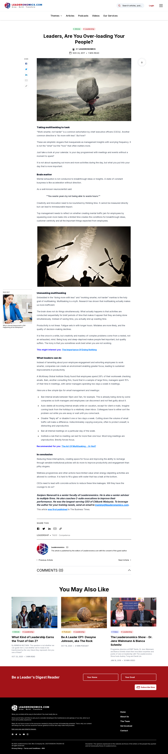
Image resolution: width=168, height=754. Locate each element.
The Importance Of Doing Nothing (79, 349)
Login (151, 5)
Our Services (110, 15)
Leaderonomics (87, 49)
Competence (64, 535)
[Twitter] (16, 734)
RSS (43, 748)
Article (76, 29)
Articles (70, 15)
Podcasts (83, 15)
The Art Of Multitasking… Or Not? (78, 446)
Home (123, 712)
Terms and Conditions (32, 748)
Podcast (66, 632)
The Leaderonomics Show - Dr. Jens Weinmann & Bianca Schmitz (131, 640)
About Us (124, 716)
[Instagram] (27, 734)
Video (115, 632)
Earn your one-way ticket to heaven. (24, 729)
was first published (57, 509)
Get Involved (126, 726)
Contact (124, 730)
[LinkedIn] (20, 734)
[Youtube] (24, 734)
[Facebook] (13, 734)
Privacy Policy (17, 748)
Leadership (88, 29)
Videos (96, 15)
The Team (125, 721)
